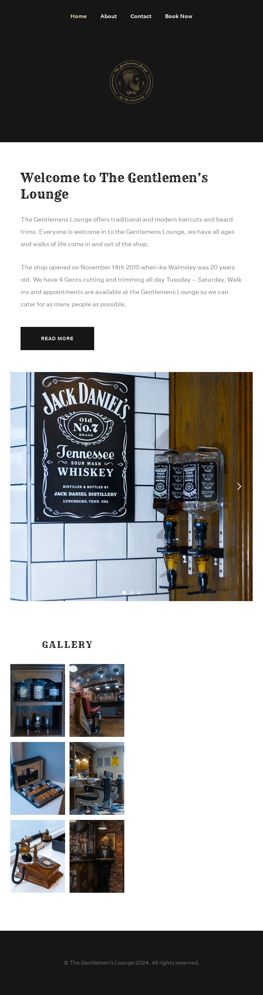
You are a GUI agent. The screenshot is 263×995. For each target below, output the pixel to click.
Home (79, 16)
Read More (57, 338)
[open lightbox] (37, 700)
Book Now (178, 16)
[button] (24, 486)
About (108, 16)
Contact (140, 16)
